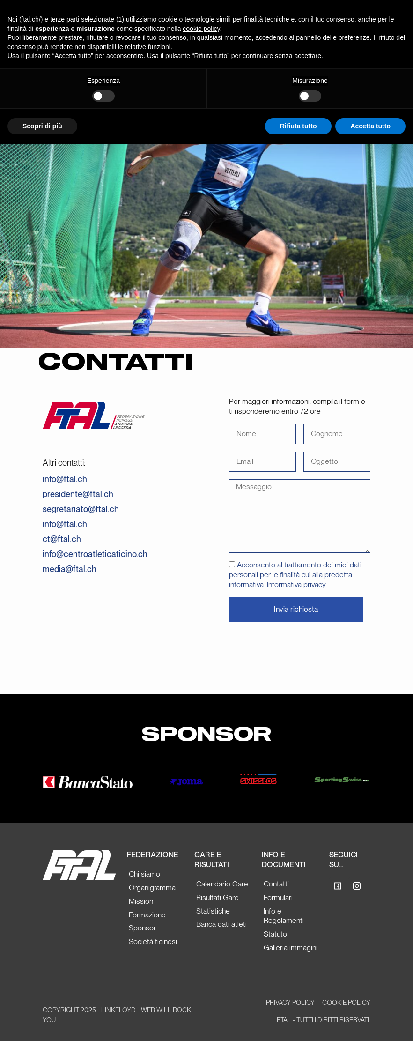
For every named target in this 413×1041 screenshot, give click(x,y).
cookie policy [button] (201, 28)
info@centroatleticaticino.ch (95, 554)
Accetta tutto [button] (370, 126)
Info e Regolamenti (284, 916)
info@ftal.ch (65, 479)
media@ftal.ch (69, 569)
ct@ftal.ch (62, 539)
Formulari (278, 897)
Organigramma (152, 887)
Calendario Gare (222, 883)
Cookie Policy (346, 1002)
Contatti (276, 883)
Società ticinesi (153, 941)
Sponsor (142, 927)
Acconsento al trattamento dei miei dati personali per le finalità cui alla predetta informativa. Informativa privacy (295, 574)
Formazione (147, 914)
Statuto (275, 933)
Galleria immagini (290, 947)
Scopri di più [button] (42, 126)
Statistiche (213, 911)
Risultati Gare (217, 897)
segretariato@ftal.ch (81, 509)
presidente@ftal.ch (78, 494)
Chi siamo (144, 874)
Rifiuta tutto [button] (298, 126)
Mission (141, 901)
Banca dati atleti (221, 924)
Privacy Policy (290, 1002)
